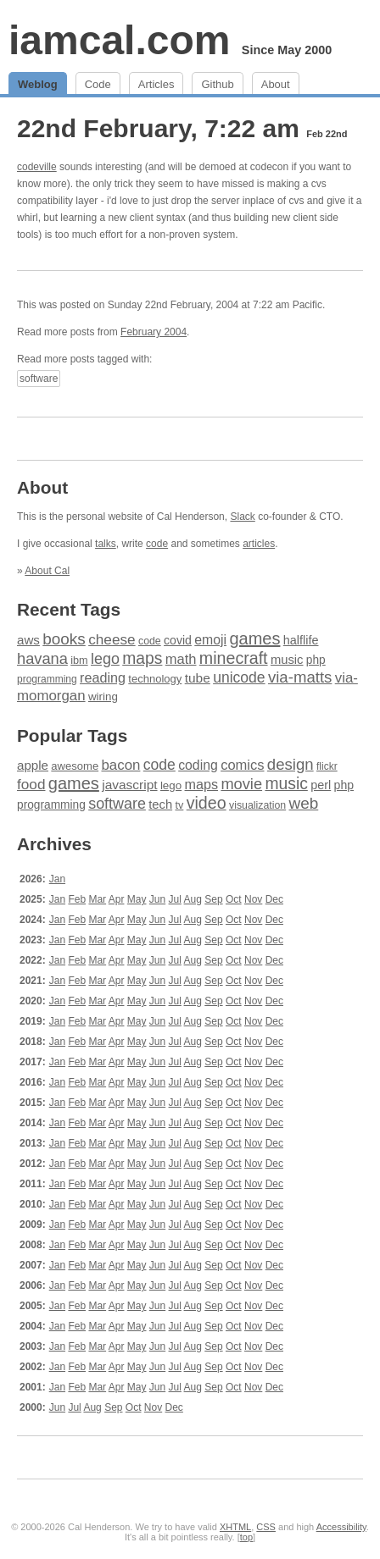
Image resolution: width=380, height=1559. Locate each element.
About (275, 84)
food (31, 784)
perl (320, 785)
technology (155, 678)
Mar (97, 899)
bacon (120, 765)
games (254, 638)
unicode (239, 677)
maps (142, 658)
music (287, 659)
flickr (327, 766)
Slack (242, 516)
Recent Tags (68, 609)
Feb (77, 899)
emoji (210, 640)
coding (198, 765)
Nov (253, 899)
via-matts (300, 677)
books (64, 639)
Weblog (38, 84)
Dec (274, 899)
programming (47, 679)
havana (42, 658)
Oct (234, 899)
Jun (157, 899)
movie (241, 784)
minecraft (233, 658)
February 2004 (153, 332)
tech (160, 804)
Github (217, 84)
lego (105, 658)
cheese (111, 639)
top (246, 1537)
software (39, 378)
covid (178, 640)
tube (197, 678)
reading (103, 677)
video (206, 802)
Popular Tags (72, 735)
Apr (117, 899)
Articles (156, 84)
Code (98, 84)
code (157, 544)
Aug (193, 899)
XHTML (235, 1527)
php (316, 660)
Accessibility (341, 1527)
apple (32, 765)
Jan (57, 879)
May (137, 899)
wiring (103, 696)
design (290, 764)
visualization (257, 805)
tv (179, 805)
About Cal (47, 571)
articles (259, 544)
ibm (78, 660)
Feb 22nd (326, 134)
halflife (301, 640)
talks (105, 544)
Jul (175, 899)
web (304, 803)
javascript (129, 784)
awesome (74, 766)
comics (242, 765)
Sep (213, 899)
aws (28, 640)
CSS (266, 1527)
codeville (37, 167)
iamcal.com (119, 40)
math (181, 659)
